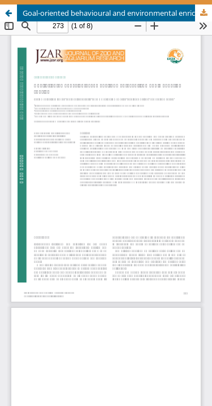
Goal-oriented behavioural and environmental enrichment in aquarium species (117, 13)
